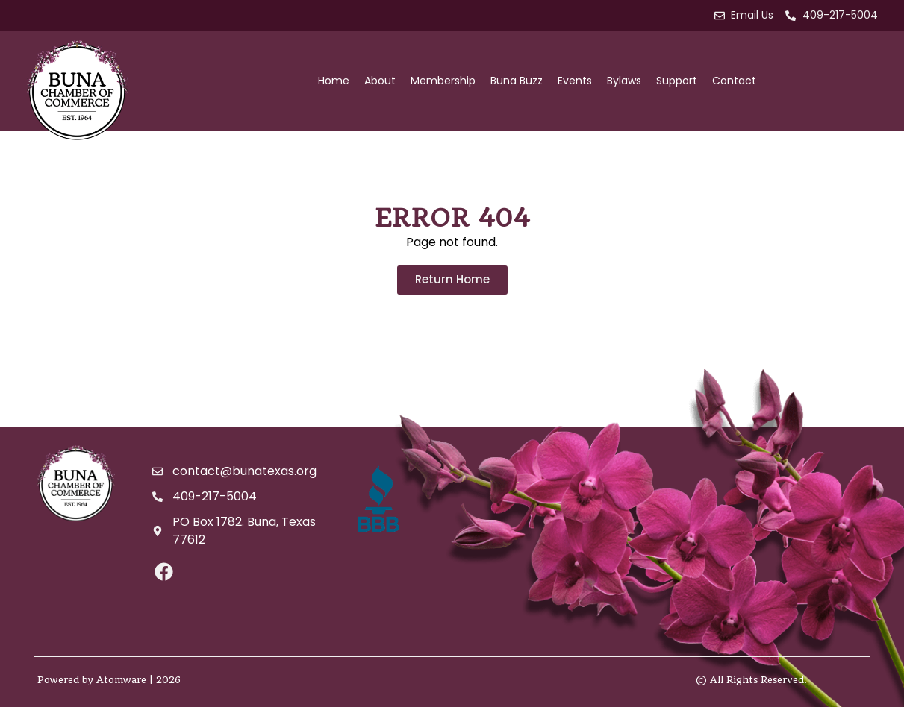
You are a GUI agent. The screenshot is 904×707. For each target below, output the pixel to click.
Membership (443, 80)
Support (676, 80)
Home (333, 80)
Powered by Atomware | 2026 (109, 679)
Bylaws (624, 80)
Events (575, 80)
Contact (734, 80)
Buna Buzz (516, 80)
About (380, 80)
